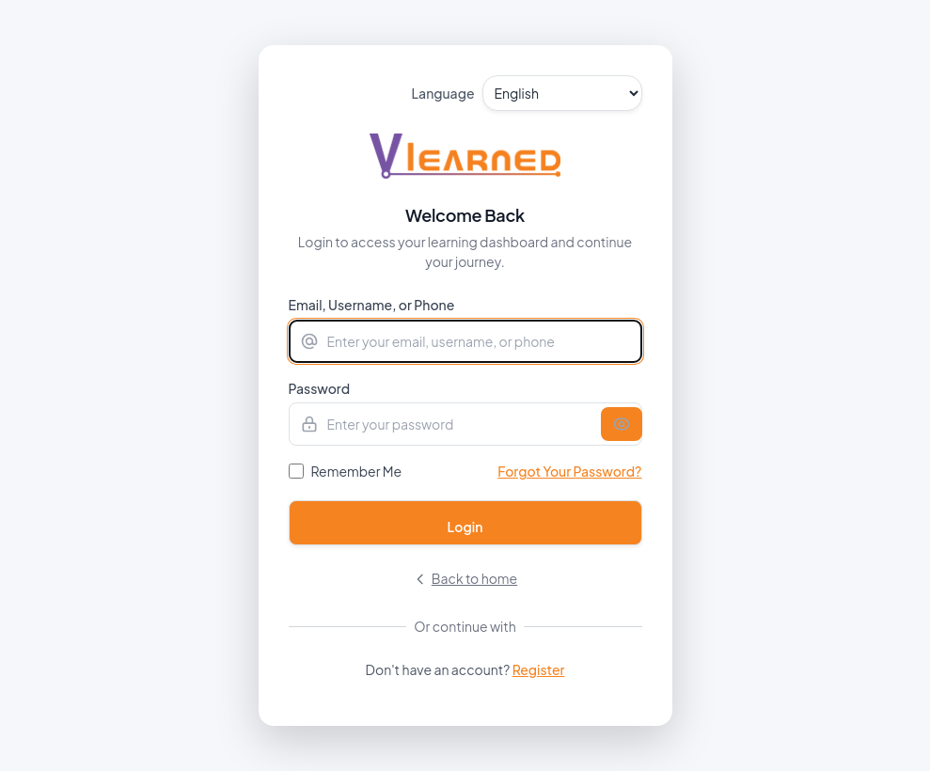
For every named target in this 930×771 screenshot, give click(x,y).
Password (320, 388)
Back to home (465, 578)
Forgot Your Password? (569, 471)
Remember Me (356, 471)
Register (538, 669)
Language (443, 93)
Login (465, 526)
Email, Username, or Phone (372, 304)
